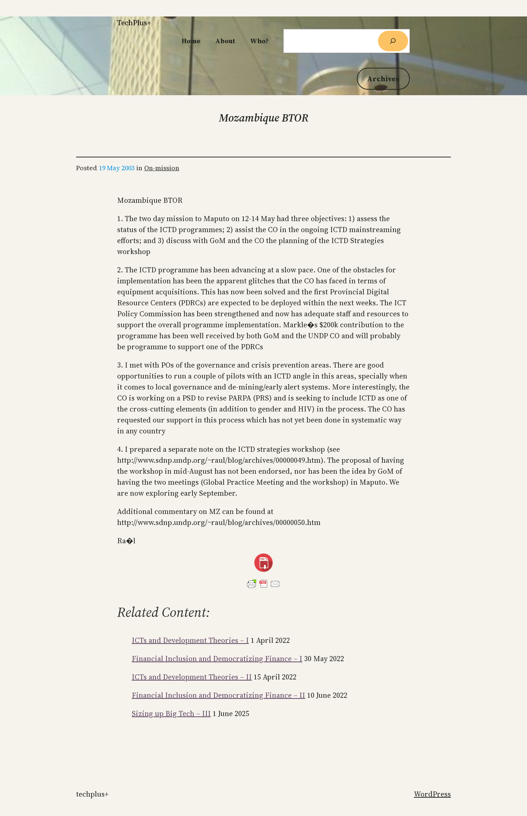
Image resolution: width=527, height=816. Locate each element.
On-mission (161, 167)
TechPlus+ (134, 23)
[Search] (393, 41)
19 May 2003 (117, 167)
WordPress (432, 794)
